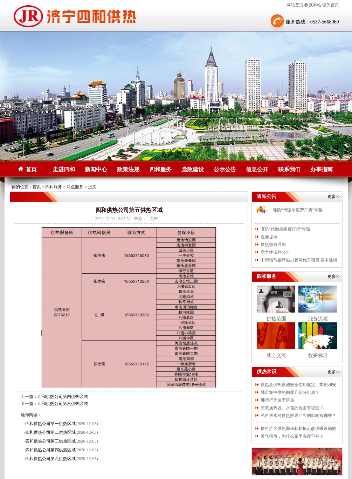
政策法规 (128, 169)
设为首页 (330, 4)
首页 (31, 169)
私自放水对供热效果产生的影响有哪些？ (298, 415)
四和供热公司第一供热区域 (50, 423)
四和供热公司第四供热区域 (62, 396)
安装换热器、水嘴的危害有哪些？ (292, 407)
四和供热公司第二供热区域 (50, 432)
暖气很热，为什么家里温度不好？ (292, 436)
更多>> (334, 196)
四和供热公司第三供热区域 (50, 441)
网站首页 (295, 4)
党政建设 (192, 169)
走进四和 (64, 169)
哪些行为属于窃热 (277, 400)
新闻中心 (96, 169)
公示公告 (225, 169)
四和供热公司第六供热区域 (62, 403)
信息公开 (257, 169)
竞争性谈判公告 (275, 252)
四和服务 (160, 169)
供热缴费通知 (273, 244)
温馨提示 (269, 236)
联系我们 (289, 169)
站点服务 (75, 186)
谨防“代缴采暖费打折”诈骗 (298, 209)
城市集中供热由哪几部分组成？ (290, 392)
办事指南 (321, 169)
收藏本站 (312, 4)
